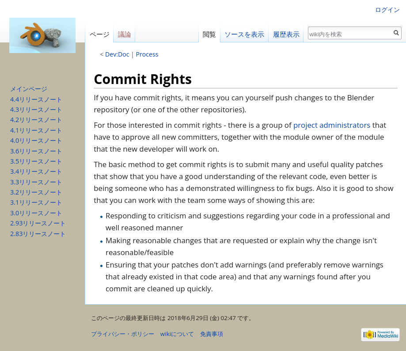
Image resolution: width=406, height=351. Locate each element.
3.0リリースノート (36, 213)
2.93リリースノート (38, 223)
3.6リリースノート (36, 151)
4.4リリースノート (36, 99)
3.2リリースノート (36, 192)
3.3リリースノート (36, 182)
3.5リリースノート (36, 161)
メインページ (28, 88)
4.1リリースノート (36, 130)
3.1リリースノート (36, 202)
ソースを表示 (244, 34)
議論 (124, 34)
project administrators (331, 125)
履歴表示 (286, 34)
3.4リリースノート (36, 171)
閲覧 (209, 34)
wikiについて (177, 334)
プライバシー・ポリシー (122, 334)
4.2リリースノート (36, 119)
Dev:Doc (117, 54)
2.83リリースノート (38, 233)
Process (147, 54)
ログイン (387, 9)
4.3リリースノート (36, 109)
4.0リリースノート (36, 140)
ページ (100, 34)
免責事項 (211, 334)
